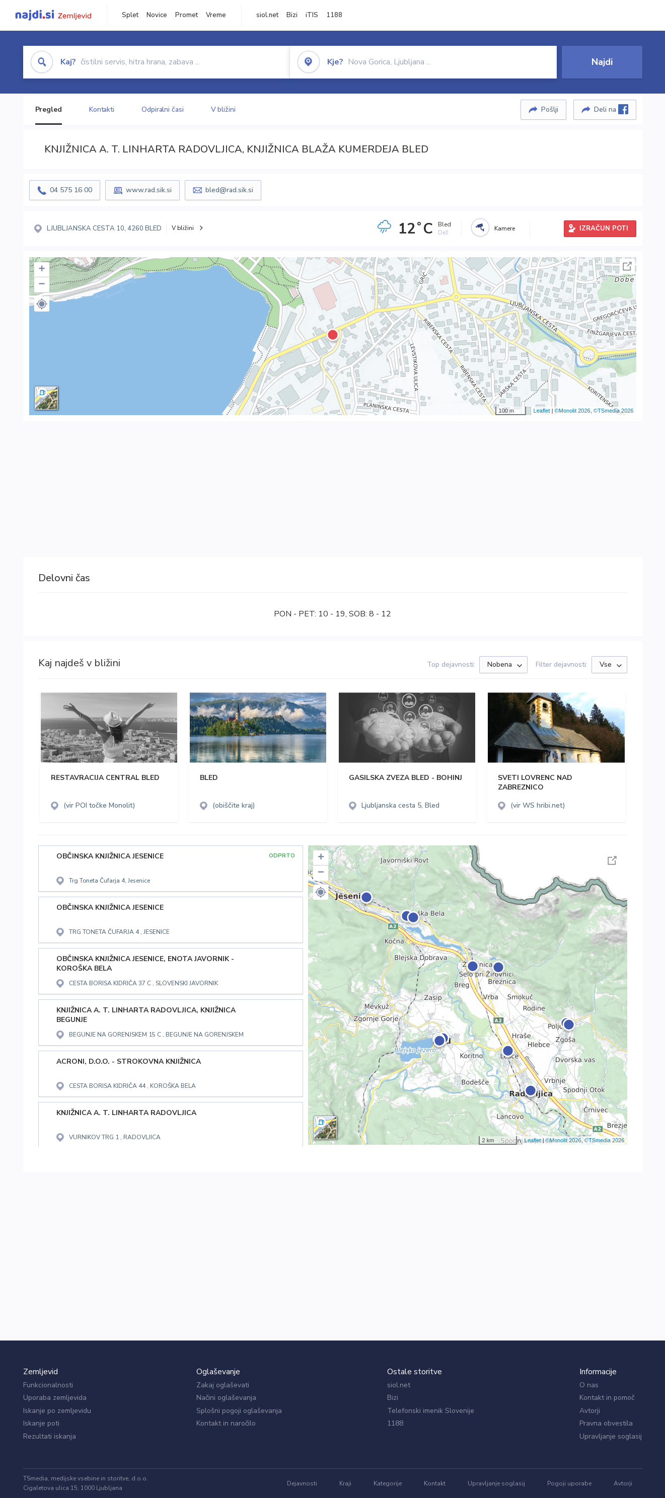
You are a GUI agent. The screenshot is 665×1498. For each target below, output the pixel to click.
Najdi (602, 62)
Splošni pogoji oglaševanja (239, 1410)
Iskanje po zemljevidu (57, 1410)
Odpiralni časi (162, 109)
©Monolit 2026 (572, 411)
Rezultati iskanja (49, 1436)
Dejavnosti (302, 1483)
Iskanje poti (41, 1423)
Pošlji (549, 109)
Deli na (611, 109)
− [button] (41, 284)
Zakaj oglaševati (222, 1385)
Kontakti (101, 109)
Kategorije (388, 1483)
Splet (130, 15)
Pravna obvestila (606, 1423)
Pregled (48, 109)
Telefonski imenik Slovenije (430, 1410)
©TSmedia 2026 (614, 411)
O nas (589, 1385)
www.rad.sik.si (149, 190)
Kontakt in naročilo (226, 1423)
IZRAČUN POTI (603, 228)
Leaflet (542, 411)
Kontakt (435, 1483)
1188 (334, 15)
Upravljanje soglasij (610, 1436)
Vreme (216, 15)
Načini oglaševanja (226, 1397)
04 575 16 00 (71, 190)
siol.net (267, 15)
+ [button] (41, 269)
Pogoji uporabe (569, 1483)
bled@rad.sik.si (229, 190)
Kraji (345, 1483)
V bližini (223, 109)
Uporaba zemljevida (55, 1397)
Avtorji (589, 1410)
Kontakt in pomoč (606, 1397)
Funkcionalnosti (48, 1385)
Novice (156, 15)
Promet (186, 15)
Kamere (504, 228)
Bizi (292, 15)
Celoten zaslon (627, 266)
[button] (41, 303)
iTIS (312, 15)
